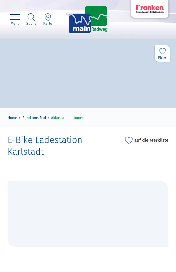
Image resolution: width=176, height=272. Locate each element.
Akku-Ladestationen (67, 118)
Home (12, 118)
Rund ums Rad (34, 118)
